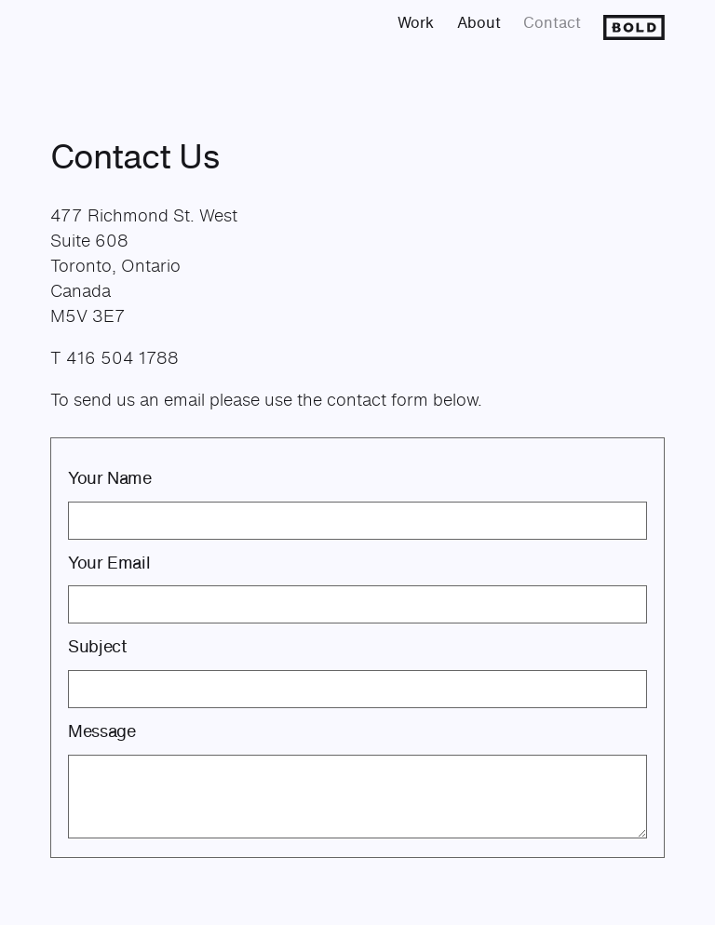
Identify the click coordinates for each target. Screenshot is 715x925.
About (479, 22)
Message (101, 730)
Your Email (109, 562)
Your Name (110, 477)
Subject (97, 645)
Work (416, 22)
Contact (552, 22)
